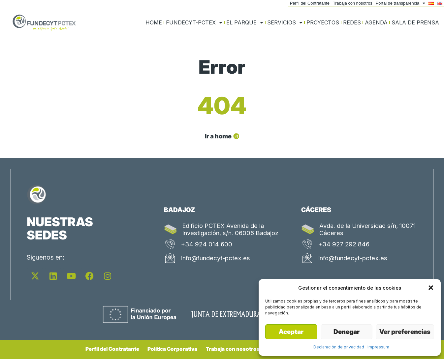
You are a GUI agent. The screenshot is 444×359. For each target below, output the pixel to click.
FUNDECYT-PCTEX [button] (194, 22)
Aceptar (291, 332)
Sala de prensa (415, 22)
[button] (431, 287)
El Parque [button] (244, 22)
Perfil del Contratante (310, 3)
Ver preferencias (404, 332)
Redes (352, 22)
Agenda (376, 22)
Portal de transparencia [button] (400, 3)
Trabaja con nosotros (352, 3)
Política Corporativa (173, 348)
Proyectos (322, 22)
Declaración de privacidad (338, 346)
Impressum (378, 346)
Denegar (346, 332)
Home (153, 22)
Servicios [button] (284, 22)
